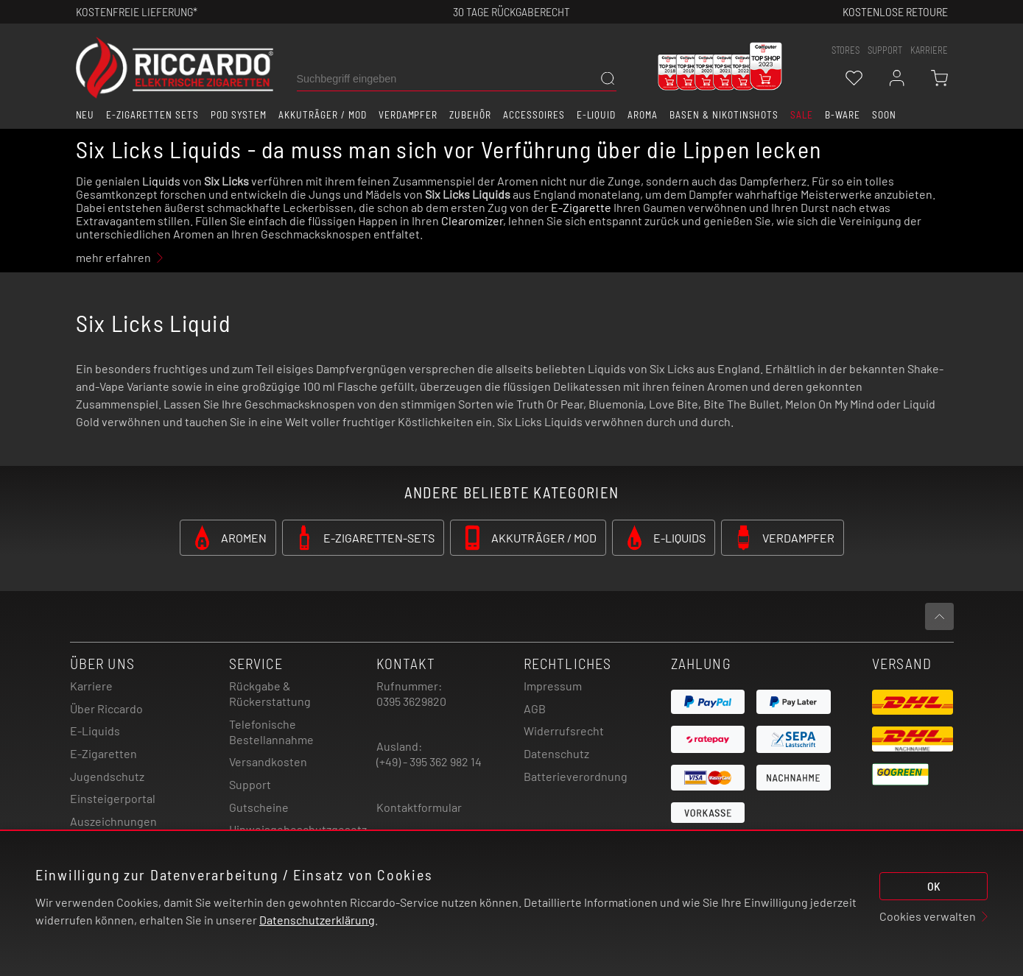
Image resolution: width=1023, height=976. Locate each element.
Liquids (161, 181)
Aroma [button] (642, 115)
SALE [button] (801, 115)
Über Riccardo (106, 708)
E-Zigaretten (103, 753)
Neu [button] (85, 115)
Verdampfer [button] (408, 115)
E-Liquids (95, 731)
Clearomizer (472, 220)
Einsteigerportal (112, 798)
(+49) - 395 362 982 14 (429, 761)
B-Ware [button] (842, 115)
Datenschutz (556, 753)
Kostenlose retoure (895, 11)
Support (250, 784)
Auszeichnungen (113, 821)
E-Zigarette (581, 207)
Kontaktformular (419, 807)
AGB (535, 708)
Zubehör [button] (470, 115)
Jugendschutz (107, 776)
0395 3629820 (411, 701)
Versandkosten (268, 761)
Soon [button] (884, 115)
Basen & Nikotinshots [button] (723, 115)
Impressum (553, 686)
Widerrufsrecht (564, 731)
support (885, 50)
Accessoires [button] (534, 115)
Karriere (929, 50)
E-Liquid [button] (596, 115)
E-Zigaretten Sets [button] (152, 115)
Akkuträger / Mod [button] (322, 115)
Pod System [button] (239, 115)
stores (845, 50)
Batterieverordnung (575, 776)
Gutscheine (259, 807)
